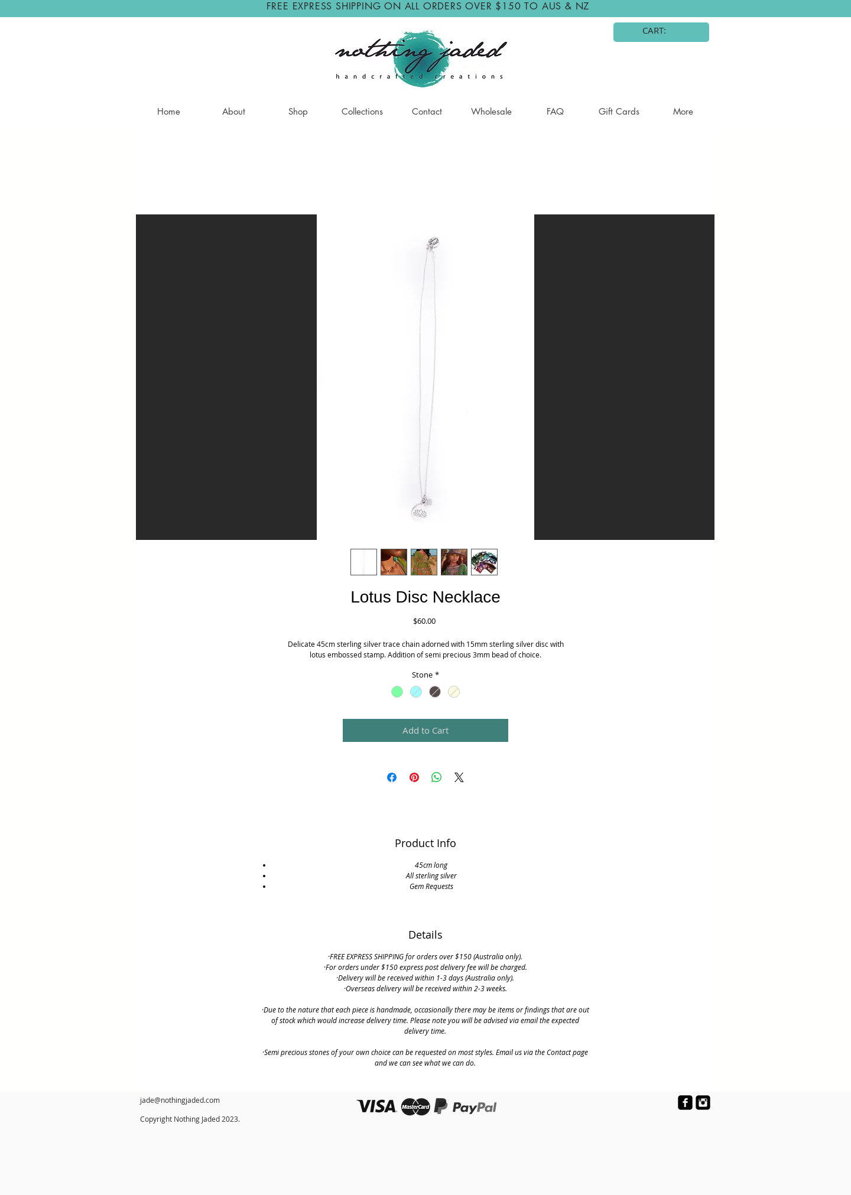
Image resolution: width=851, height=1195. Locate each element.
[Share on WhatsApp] (437, 777)
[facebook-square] (685, 1102)
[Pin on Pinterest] (414, 777)
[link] (661, 31)
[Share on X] (459, 777)
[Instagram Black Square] (703, 1102)
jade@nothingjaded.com (180, 1100)
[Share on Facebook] (392, 777)
